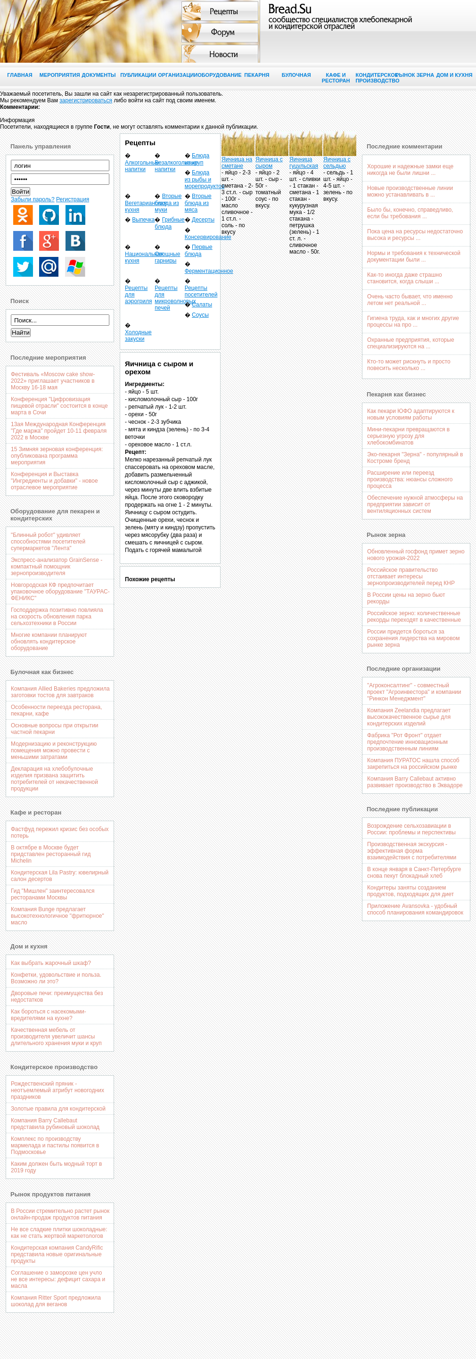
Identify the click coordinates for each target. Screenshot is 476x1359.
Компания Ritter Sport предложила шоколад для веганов (56, 1301)
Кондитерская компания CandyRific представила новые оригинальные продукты (57, 1254)
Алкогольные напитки (142, 166)
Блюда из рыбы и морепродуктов (205, 179)
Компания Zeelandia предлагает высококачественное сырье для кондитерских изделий (409, 717)
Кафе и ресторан (336, 77)
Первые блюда (199, 250)
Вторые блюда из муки (168, 203)
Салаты (202, 304)
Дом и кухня (454, 75)
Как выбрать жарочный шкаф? (51, 963)
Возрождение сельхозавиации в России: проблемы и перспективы (411, 829)
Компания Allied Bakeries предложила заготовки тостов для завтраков (60, 692)
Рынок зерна (414, 75)
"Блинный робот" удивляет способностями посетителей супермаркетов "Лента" (48, 542)
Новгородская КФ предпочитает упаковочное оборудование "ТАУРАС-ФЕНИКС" (60, 591)
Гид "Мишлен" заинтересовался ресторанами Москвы (52, 894)
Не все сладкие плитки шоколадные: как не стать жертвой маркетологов (59, 1232)
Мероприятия (59, 75)
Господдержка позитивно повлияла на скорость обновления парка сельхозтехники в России (57, 616)
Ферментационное (209, 271)
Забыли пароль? (33, 199)
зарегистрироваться (85, 100)
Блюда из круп (197, 159)
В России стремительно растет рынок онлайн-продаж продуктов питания (60, 1214)
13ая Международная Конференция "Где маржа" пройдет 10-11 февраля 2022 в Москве (59, 431)
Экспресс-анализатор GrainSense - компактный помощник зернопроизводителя (56, 567)
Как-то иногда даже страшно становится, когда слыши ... (404, 278)
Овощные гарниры (167, 257)
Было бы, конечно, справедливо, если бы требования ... (410, 213)
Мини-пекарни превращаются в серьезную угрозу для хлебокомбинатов (408, 436)
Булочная (296, 75)
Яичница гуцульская (303, 162)
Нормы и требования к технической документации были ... (413, 256)
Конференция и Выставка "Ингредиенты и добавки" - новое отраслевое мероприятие (54, 481)
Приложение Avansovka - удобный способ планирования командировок (415, 909)
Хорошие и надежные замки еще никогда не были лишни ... (410, 169)
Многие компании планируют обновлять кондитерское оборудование (49, 641)
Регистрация (72, 199)
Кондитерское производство (375, 77)
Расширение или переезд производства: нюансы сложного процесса (409, 479)
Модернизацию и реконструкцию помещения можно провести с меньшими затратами (54, 750)
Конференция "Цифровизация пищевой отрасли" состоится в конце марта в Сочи (59, 406)
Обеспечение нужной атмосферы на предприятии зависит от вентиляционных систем (415, 504)
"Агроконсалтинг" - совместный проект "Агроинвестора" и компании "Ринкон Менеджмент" (414, 692)
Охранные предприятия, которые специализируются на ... (410, 343)
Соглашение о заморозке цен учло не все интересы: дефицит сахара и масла (58, 1279)
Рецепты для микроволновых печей (175, 298)
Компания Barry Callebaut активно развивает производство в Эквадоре (415, 782)
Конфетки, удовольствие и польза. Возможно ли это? (56, 978)
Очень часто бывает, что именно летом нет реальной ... (409, 299)
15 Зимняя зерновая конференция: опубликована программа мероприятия (57, 456)
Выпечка (143, 219)
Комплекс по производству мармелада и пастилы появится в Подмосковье (55, 1145)
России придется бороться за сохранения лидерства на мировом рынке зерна (413, 638)
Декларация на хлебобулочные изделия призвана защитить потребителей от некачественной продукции (54, 779)
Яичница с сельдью (337, 162)
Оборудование (217, 75)
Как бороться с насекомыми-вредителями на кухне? (48, 1014)
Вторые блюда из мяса (198, 203)
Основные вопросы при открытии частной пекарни (54, 728)
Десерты (203, 219)
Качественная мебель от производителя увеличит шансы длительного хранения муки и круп (56, 1036)
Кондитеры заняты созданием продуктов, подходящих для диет (410, 891)
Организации (177, 75)
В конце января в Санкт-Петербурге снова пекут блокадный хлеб (414, 872)
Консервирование (208, 237)
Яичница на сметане (237, 162)
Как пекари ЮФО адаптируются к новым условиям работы (410, 414)
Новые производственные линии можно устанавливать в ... (410, 191)
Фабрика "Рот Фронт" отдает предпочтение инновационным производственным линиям (407, 742)
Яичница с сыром (269, 162)
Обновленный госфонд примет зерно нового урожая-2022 (416, 554)
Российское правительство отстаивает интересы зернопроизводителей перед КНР (411, 576)
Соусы (200, 315)
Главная (19, 75)
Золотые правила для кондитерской (58, 1108)
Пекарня (256, 75)
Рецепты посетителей (201, 291)
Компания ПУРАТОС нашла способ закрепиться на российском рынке (413, 763)
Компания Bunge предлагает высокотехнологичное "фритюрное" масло (57, 916)
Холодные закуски (138, 335)
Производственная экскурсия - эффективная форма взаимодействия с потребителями (411, 851)
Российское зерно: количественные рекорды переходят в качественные (414, 616)
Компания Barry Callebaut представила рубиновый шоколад (55, 1123)
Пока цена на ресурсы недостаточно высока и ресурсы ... (415, 234)
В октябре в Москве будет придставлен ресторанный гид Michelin (50, 854)
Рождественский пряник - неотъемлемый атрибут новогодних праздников (57, 1090)
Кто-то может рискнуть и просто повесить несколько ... (409, 364)
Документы (98, 75)
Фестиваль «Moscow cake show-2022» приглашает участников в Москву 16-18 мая (53, 381)
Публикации (138, 75)
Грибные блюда (169, 223)
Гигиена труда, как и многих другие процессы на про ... (413, 321)
